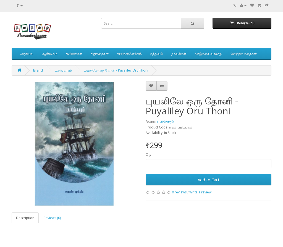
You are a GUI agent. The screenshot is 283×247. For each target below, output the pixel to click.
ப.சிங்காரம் (63, 70)
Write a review (200, 192)
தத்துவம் (156, 53)
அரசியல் (26, 53)
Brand (38, 70)
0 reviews (179, 192)
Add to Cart (208, 179)
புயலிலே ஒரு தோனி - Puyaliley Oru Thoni (116, 70)
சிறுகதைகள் (100, 53)
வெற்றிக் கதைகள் (243, 53)
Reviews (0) (52, 218)
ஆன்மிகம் (49, 53)
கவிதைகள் (74, 53)
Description (25, 218)
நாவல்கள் (178, 53)
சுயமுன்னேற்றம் (129, 53)
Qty (148, 154)
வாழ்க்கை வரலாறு (208, 53)
